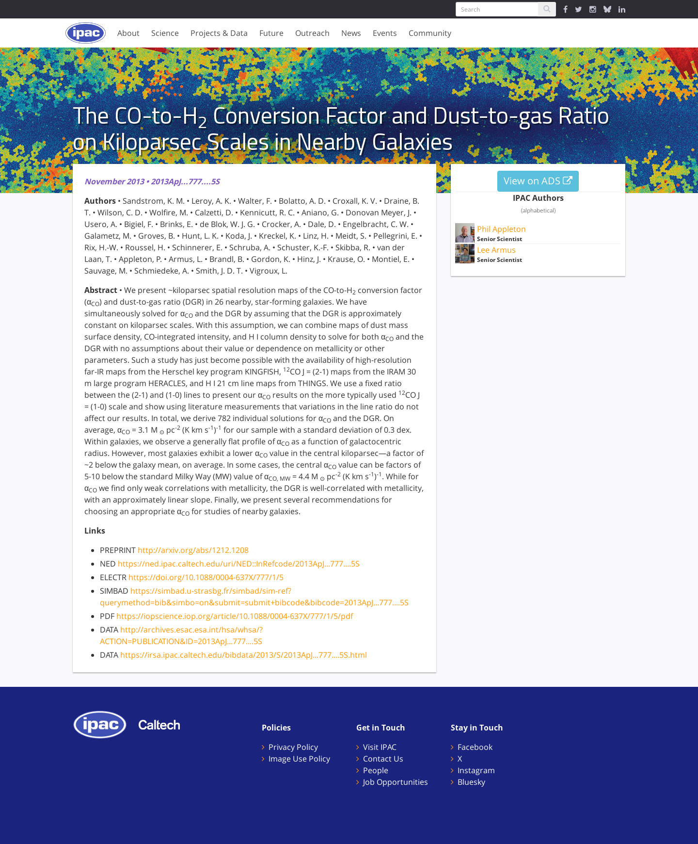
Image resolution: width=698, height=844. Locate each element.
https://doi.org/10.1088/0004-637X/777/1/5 (206, 577)
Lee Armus (496, 249)
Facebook (475, 747)
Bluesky (471, 782)
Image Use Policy (299, 758)
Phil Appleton (501, 229)
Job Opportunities (395, 782)
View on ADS (538, 180)
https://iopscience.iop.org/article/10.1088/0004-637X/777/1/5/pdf (234, 616)
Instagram (476, 770)
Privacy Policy (293, 747)
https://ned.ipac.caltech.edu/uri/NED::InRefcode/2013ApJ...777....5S (239, 563)
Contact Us (383, 758)
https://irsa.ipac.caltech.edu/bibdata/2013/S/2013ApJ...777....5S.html (243, 654)
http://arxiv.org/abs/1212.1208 (193, 550)
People (375, 770)
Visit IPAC (380, 747)
